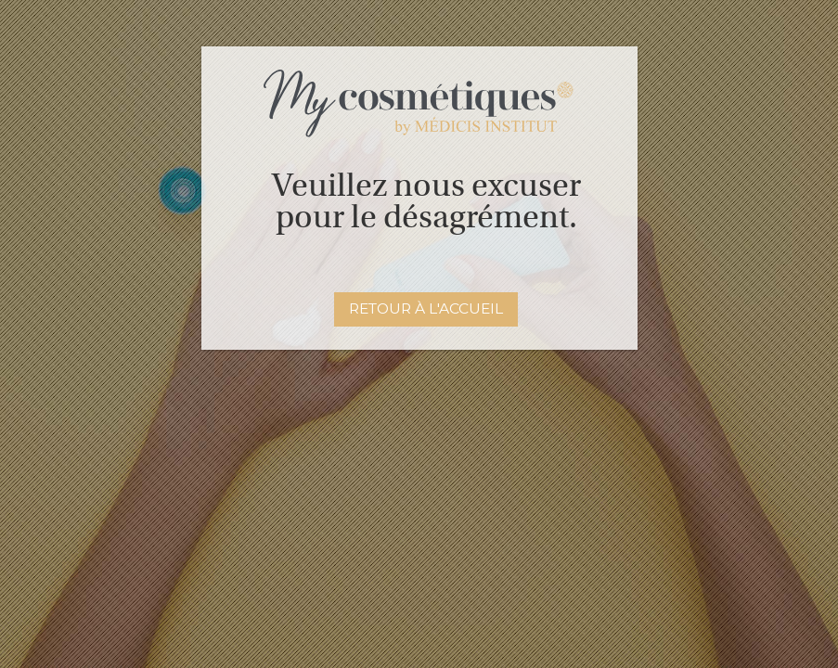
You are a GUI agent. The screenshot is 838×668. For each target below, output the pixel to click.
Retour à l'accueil (426, 308)
